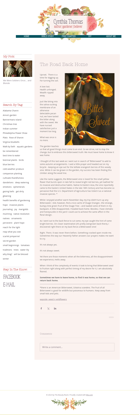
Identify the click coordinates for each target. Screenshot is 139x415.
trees (16, 249)
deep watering (22, 182)
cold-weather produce (13, 169)
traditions (7, 249)
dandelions (8, 182)
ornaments (16, 218)
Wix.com (89, 395)
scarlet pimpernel (11, 236)
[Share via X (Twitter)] (48, 308)
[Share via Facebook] (41, 308)
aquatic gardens (24, 146)
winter (6, 258)
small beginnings (11, 245)
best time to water (11, 155)
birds (21, 160)
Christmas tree (10, 124)
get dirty (20, 191)
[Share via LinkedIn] (55, 308)
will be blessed (21, 254)
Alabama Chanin (11, 110)
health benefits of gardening (16, 200)
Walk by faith (9, 146)
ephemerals (19, 186)
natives (6, 218)
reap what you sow (12, 231)
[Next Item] (27, 68)
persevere (7, 222)
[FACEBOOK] (16, 277)
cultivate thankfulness (13, 178)
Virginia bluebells (11, 142)
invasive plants (16, 205)
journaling (8, 209)
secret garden (9, 240)
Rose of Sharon (16, 137)
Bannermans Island (12, 119)
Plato (5, 137)
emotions (7, 186)
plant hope (19, 222)
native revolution (21, 213)
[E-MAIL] (15, 284)
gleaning (7, 196)
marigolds (23, 209)
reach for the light (11, 227)
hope (5, 205)
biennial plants (10, 160)
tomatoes (25, 245)
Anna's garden (10, 115)
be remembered (10, 151)
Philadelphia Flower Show (15, 133)
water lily (24, 249)
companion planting (12, 173)
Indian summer (10, 128)
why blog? (7, 254)
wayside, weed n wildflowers (53, 299)
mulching (7, 213)
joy (15, 209)
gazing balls (8, 191)
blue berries (8, 164)
